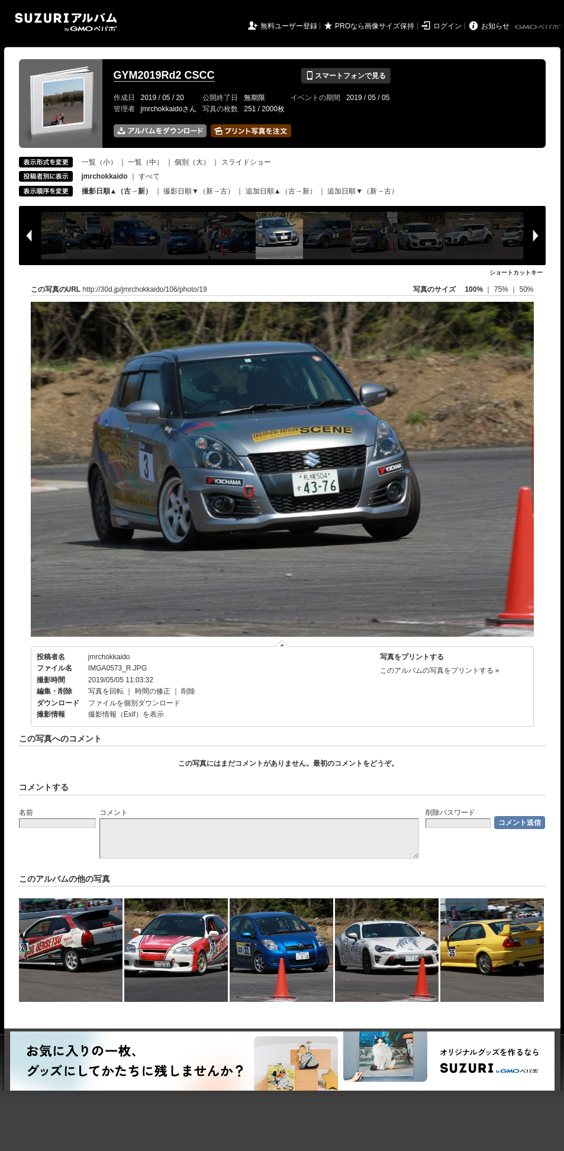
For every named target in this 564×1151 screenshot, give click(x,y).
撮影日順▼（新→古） (198, 191)
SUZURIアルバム (66, 22)
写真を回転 (106, 691)
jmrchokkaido (109, 657)
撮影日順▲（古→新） (117, 191)
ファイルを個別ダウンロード (134, 703)
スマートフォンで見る (346, 75)
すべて (149, 176)
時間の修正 (152, 691)
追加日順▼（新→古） (362, 191)
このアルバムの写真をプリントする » (439, 670)
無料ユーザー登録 (288, 26)
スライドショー (246, 162)
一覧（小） (99, 162)
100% (474, 289)
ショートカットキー (516, 272)
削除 (188, 691)
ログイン (447, 26)
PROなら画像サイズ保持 (374, 26)
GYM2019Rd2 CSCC (164, 75)
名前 (26, 812)
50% (526, 289)
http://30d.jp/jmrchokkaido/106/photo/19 (145, 289)
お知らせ (495, 26)
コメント (113, 812)
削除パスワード (450, 812)
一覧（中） (145, 162)
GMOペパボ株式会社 (538, 27)
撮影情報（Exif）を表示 (126, 714)
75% (502, 289)
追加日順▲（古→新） (281, 191)
